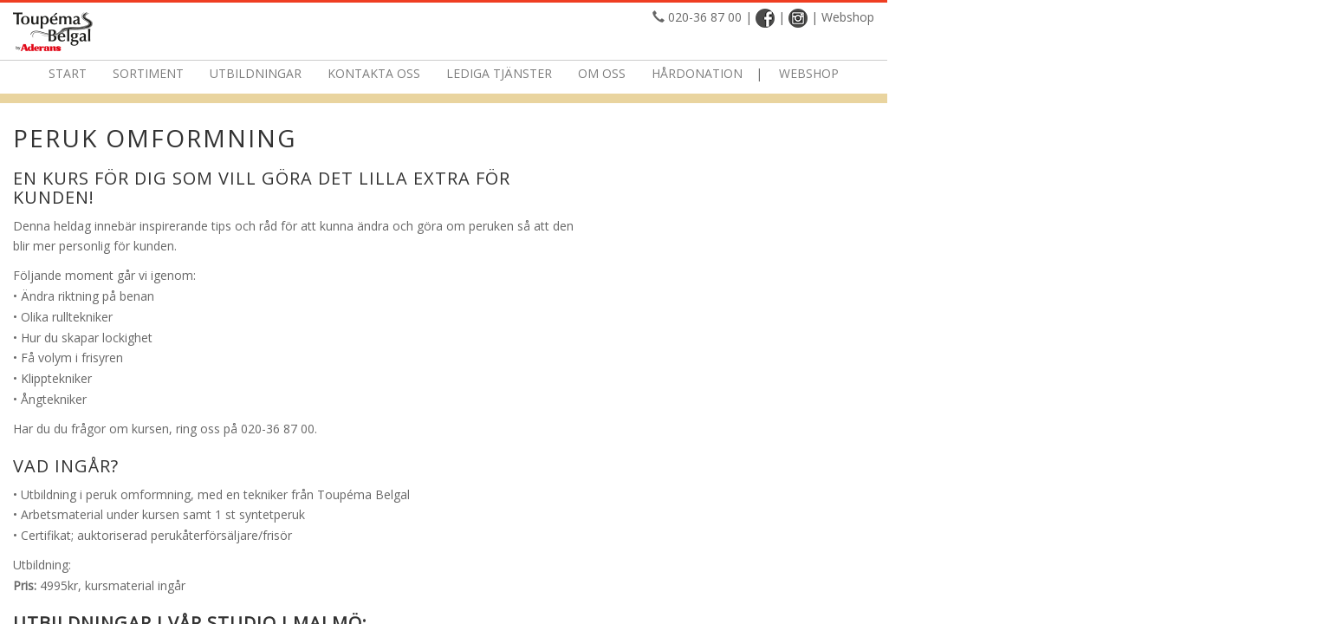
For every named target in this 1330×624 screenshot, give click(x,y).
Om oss (823, 73)
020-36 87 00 (990, 17)
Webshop (1132, 17)
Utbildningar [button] (477, 73)
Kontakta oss (595, 73)
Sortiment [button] (369, 73)
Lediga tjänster (721, 73)
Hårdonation (918, 73)
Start (289, 73)
